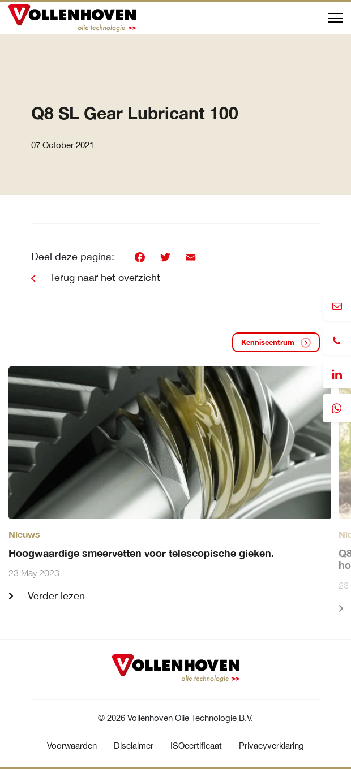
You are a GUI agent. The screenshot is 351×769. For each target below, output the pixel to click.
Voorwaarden (72, 745)
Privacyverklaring (271, 745)
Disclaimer (133, 745)
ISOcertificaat (196, 745)
